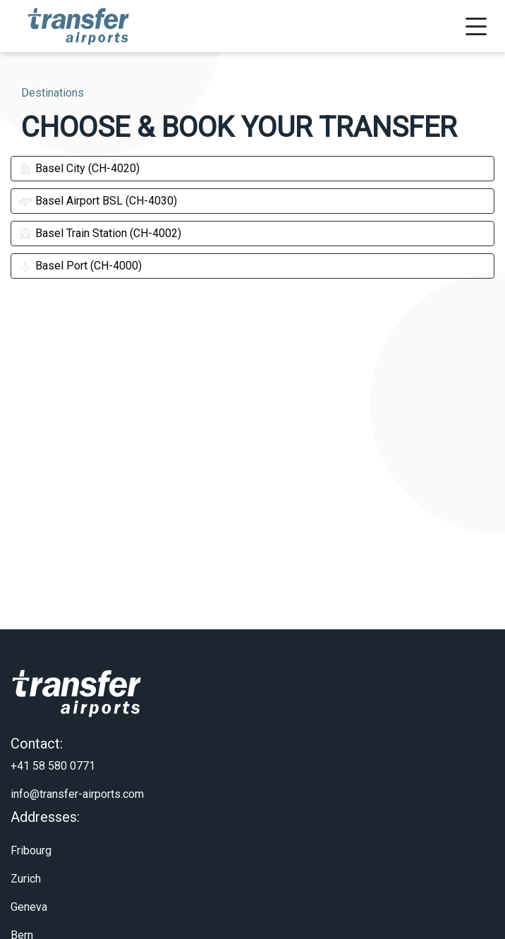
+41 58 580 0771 (53, 752)
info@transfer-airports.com (77, 780)
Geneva (29, 893)
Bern (22, 921)
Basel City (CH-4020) (79, 168)
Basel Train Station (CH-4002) (99, 233)
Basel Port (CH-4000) (80, 265)
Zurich (26, 865)
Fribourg (31, 837)
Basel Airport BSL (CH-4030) (97, 200)
